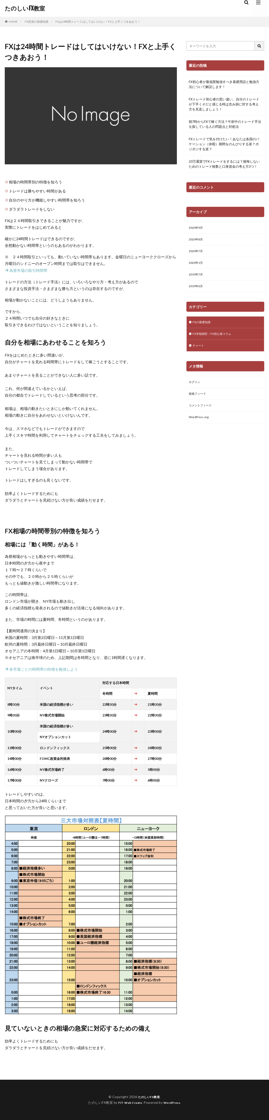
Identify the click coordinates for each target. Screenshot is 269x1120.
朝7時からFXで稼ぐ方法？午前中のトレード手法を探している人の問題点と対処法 (225, 124)
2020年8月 (197, 241)
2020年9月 (197, 228)
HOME (13, 21)
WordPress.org (200, 426)
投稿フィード (199, 401)
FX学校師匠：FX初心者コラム (215, 339)
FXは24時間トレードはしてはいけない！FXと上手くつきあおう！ (97, 21)
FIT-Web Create (129, 1102)
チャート (199, 352)
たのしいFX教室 (25, 8)
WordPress (173, 1102)
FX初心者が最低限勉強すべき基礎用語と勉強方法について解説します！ (224, 84)
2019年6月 (197, 290)
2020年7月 (197, 253)
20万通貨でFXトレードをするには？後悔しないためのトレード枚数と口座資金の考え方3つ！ (224, 163)
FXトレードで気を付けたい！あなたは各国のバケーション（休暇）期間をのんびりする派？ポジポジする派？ (224, 144)
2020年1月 (197, 265)
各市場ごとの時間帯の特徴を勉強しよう (41, 669)
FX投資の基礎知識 (36, 21)
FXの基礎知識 (203, 327)
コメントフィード (202, 414)
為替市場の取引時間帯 (26, 270)
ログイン (195, 389)
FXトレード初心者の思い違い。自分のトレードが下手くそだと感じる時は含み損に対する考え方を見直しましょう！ (224, 104)
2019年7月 (197, 278)
